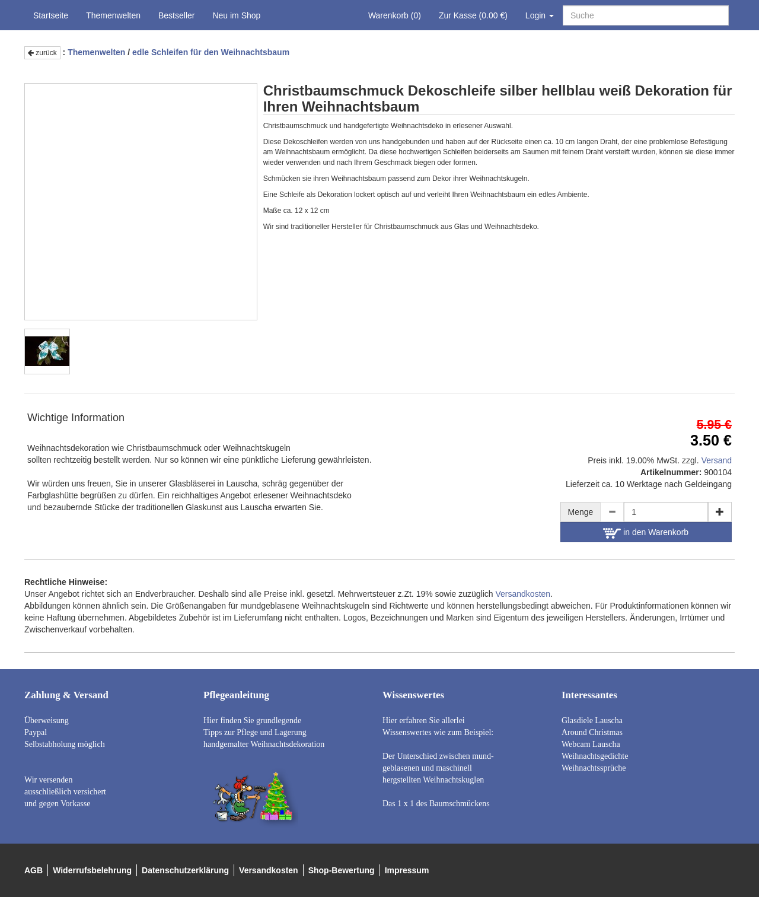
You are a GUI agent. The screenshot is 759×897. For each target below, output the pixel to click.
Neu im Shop (236, 15)
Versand (716, 460)
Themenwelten (113, 15)
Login (539, 15)
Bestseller (176, 15)
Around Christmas (592, 732)
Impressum (407, 870)
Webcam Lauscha (591, 744)
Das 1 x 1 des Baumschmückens (436, 803)
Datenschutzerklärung (185, 870)
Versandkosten (523, 594)
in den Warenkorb (645, 532)
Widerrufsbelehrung (92, 870)
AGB (33, 870)
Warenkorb (394, 15)
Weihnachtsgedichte (595, 756)
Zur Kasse (473, 15)
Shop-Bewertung (341, 870)
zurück (42, 53)
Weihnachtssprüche (594, 768)
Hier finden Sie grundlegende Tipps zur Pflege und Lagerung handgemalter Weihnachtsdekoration (263, 732)
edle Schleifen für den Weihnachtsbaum (210, 52)
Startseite (50, 15)
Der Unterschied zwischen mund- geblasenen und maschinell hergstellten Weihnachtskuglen (438, 768)
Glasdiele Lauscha (592, 720)
